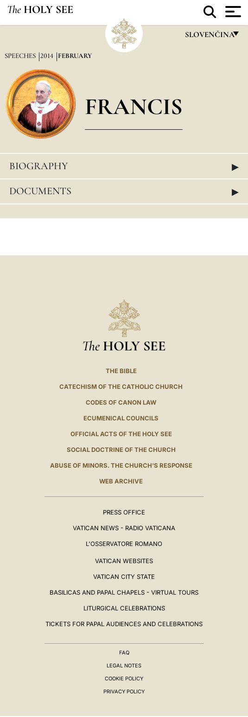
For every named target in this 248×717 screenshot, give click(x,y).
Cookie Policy (124, 678)
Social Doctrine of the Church (121, 449)
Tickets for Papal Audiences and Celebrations (124, 624)
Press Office (124, 512)
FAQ (124, 652)
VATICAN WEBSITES (124, 561)
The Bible (121, 370)
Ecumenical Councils (121, 418)
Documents (124, 191)
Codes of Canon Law (121, 402)
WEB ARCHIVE (121, 481)
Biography (124, 166)
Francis (134, 106)
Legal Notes (124, 665)
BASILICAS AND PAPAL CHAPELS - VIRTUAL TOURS (124, 592)
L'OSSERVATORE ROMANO (124, 543)
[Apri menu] (232, 11)
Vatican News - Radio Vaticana (124, 528)
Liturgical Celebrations (124, 608)
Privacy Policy (124, 691)
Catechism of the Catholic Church (121, 386)
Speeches (21, 55)
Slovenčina (209, 37)
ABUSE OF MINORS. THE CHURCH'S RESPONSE (121, 465)
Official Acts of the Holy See (121, 434)
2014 (47, 55)
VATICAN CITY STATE (124, 576)
